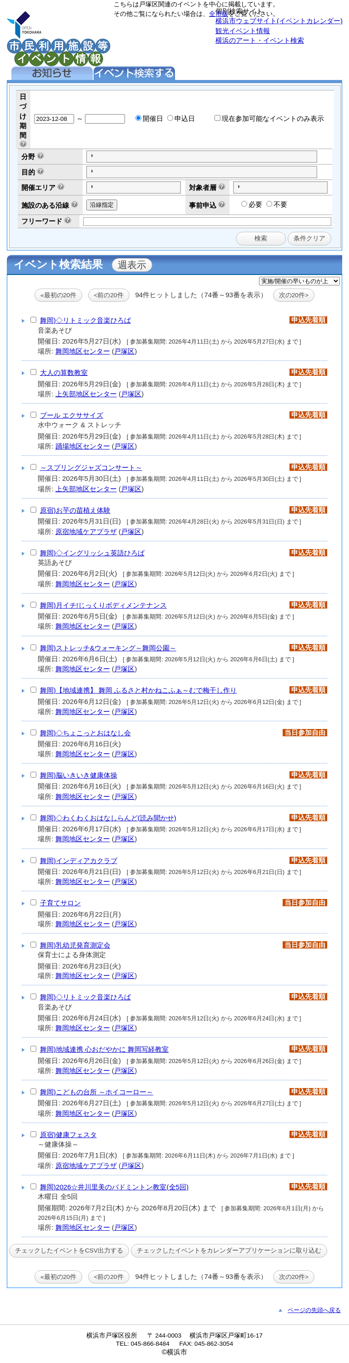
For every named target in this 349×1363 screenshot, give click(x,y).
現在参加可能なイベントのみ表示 (269, 118)
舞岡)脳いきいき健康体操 (78, 775)
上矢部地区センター (86, 394)
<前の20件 (109, 295)
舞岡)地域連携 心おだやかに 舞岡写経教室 (104, 1049)
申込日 (181, 118)
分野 (28, 156)
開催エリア (38, 187)
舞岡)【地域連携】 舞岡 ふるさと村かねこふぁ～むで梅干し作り (138, 690)
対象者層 (202, 187)
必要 (251, 204)
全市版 (218, 13)
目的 (28, 172)
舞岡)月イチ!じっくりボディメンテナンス (103, 605)
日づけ (23, 106)
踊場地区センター (82, 446)
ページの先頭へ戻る (314, 1310)
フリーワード (41, 221)
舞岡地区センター (82, 351)
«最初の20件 (58, 295)
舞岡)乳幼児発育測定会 (75, 945)
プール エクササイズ (71, 415)
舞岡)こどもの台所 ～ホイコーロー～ (96, 1092)
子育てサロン (60, 903)
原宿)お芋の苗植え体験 (75, 510)
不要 (276, 204)
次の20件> (294, 295)
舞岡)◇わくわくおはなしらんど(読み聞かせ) (108, 818)
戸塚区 (124, 351)
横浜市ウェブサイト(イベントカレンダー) (279, 21)
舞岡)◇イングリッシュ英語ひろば (92, 553)
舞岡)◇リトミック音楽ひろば (85, 320)
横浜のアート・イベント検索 (259, 40)
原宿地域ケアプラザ (86, 531)
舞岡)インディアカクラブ (78, 860)
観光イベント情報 (242, 31)
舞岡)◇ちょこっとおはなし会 (85, 733)
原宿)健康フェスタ (68, 1134)
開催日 (149, 118)
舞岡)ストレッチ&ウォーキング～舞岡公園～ (108, 648)
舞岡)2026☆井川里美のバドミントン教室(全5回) (114, 1187)
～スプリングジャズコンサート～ (91, 467)
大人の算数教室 (64, 372)
